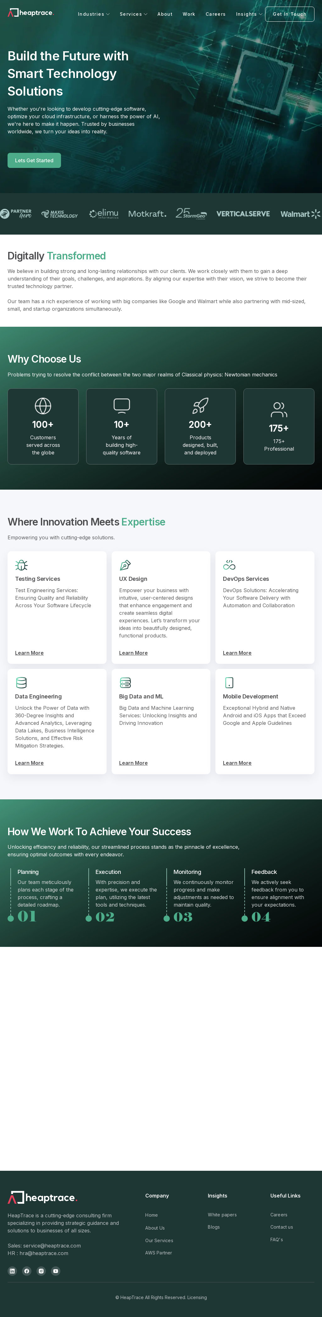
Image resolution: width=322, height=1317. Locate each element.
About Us (155, 1228)
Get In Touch (290, 14)
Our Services (159, 1240)
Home (151, 1215)
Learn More (29, 653)
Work (189, 14)
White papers (222, 1214)
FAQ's (276, 1239)
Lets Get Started (34, 160)
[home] (41, 14)
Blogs (214, 1227)
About (165, 14)
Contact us (281, 1227)
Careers (216, 14)
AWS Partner (158, 1252)
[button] (94, 14)
